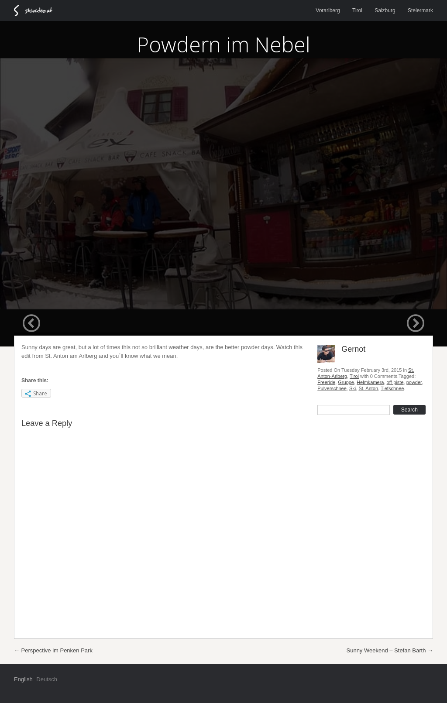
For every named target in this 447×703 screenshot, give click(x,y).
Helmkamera (370, 382)
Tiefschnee (392, 388)
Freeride (326, 382)
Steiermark (420, 10)
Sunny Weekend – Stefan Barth (390, 650)
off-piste (395, 382)
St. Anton (368, 388)
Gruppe (346, 382)
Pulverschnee (332, 388)
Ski (352, 388)
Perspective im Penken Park (53, 650)
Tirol (357, 10)
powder (414, 382)
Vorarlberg (328, 10)
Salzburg (385, 10)
